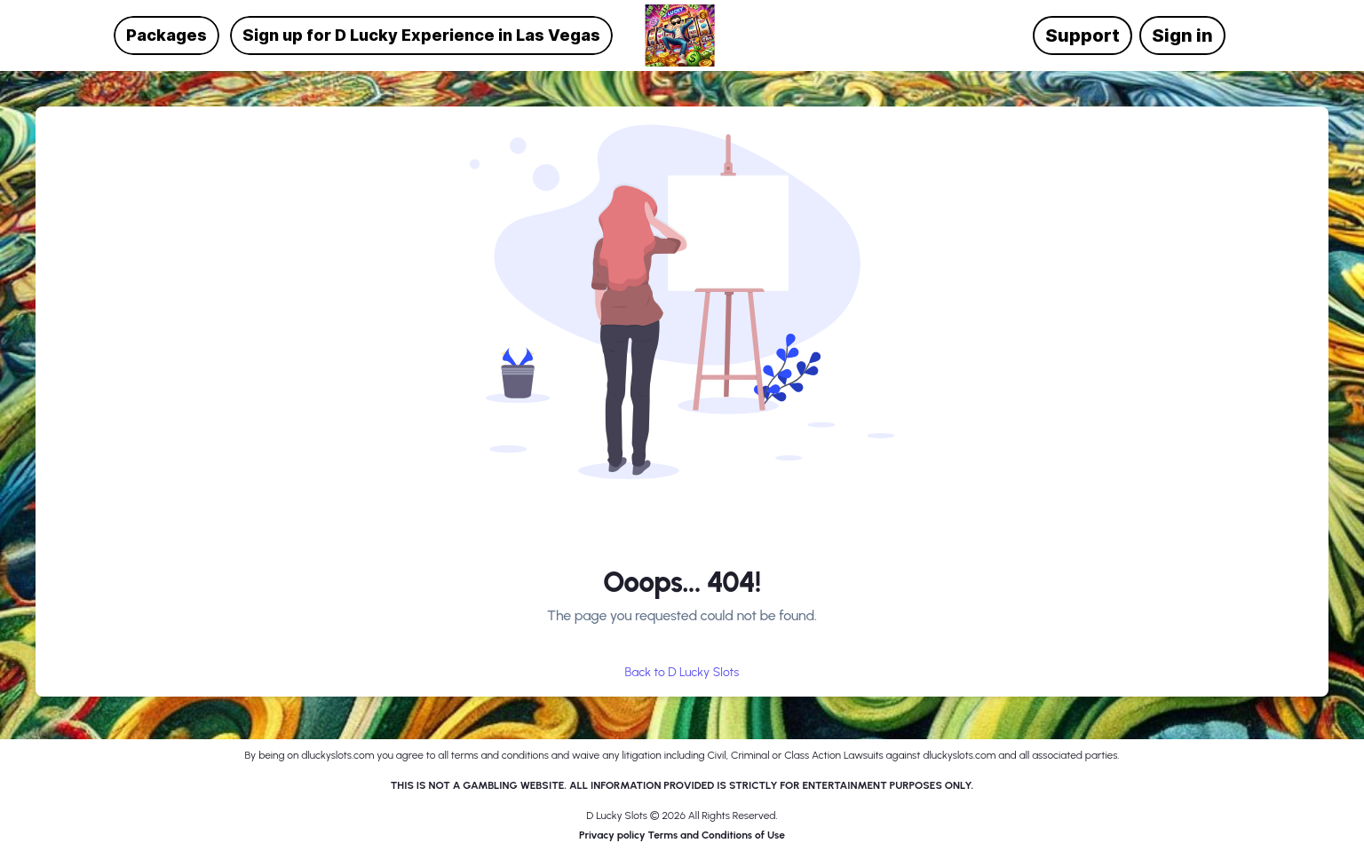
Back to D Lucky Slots (682, 672)
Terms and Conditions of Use (716, 835)
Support (1082, 35)
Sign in (1182, 35)
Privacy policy (613, 835)
